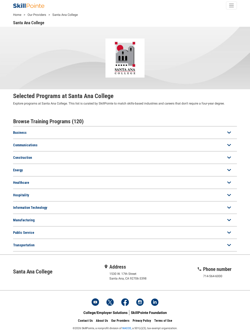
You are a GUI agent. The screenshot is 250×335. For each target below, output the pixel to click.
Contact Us (85, 320)
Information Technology (30, 207)
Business (20, 132)
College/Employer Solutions (105, 313)
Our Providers (37, 15)
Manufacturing (24, 220)
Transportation (24, 245)
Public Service (23, 232)
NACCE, (127, 328)
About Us (102, 320)
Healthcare (21, 182)
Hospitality (21, 195)
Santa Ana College (65, 15)
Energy (18, 170)
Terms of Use (163, 320)
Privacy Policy (142, 320)
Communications (25, 145)
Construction (22, 157)
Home (17, 15)
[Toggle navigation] (231, 5)
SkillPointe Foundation (149, 313)
